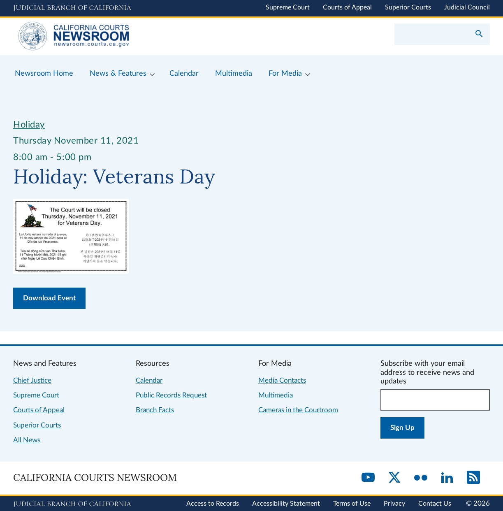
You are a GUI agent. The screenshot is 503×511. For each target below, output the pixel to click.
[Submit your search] (479, 34)
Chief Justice (32, 380)
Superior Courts (408, 7)
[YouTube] (368, 478)
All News (26, 440)
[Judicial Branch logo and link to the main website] (72, 8)
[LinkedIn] (447, 478)
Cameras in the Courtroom (298, 409)
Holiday (29, 124)
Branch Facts (155, 409)
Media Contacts (282, 380)
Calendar (149, 380)
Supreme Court (288, 7)
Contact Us (434, 503)
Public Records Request (171, 395)
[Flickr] (420, 478)
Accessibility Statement (286, 503)
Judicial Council (467, 7)
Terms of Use (352, 503)
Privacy (394, 503)
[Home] (132, 36)
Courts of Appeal (347, 7)
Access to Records (212, 503)
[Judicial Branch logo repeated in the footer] (72, 504)
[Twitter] (394, 478)
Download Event (49, 298)
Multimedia (275, 395)
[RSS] (473, 478)
